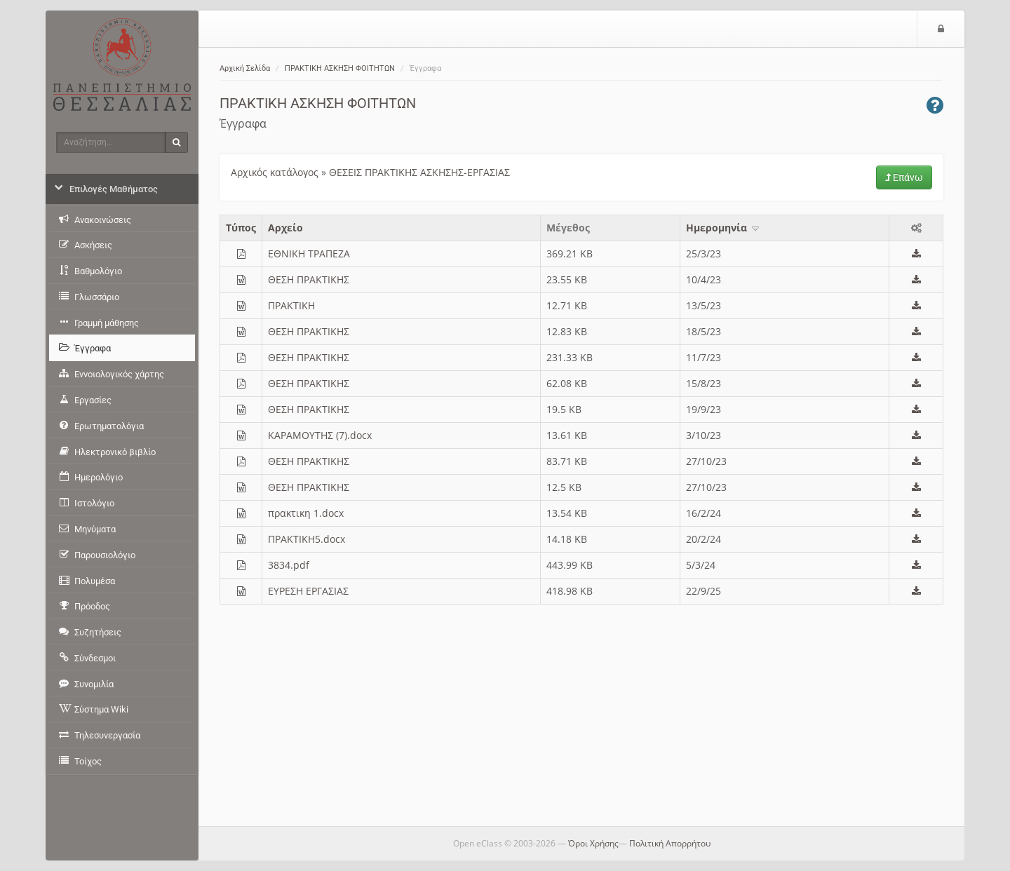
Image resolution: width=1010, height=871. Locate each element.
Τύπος (241, 227)
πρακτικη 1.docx (306, 513)
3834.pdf (288, 565)
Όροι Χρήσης (593, 843)
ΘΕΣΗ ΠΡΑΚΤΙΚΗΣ (308, 279)
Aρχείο (285, 227)
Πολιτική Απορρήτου (670, 843)
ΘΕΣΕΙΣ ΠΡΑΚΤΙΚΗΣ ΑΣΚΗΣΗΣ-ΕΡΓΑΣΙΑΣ (419, 172)
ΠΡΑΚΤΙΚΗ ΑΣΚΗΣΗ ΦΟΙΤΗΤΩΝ (340, 68)
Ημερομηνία (723, 227)
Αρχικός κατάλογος (274, 172)
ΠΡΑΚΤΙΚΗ (291, 305)
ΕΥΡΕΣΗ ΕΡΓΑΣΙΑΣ (308, 590)
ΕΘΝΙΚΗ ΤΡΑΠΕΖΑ (309, 253)
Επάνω (904, 177)
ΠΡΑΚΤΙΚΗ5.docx (306, 539)
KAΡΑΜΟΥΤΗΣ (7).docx (320, 435)
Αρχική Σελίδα (245, 68)
